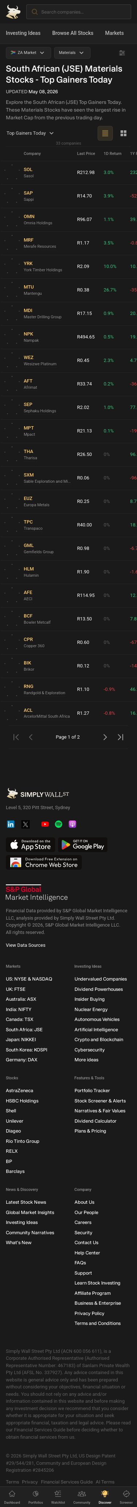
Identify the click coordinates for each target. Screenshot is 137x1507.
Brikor (29, 669)
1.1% (109, 219)
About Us (84, 1202)
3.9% (109, 196)
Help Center (87, 1252)
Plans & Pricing (90, 1131)
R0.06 (83, 478)
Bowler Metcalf (37, 622)
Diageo (13, 1131)
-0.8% (109, 713)
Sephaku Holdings (40, 410)
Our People (86, 1212)
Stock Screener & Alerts (100, 1100)
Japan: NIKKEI (21, 1039)
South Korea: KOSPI (26, 1049)
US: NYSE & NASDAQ (29, 979)
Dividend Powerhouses (99, 989)
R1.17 (83, 243)
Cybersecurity (90, 1049)
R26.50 (84, 454)
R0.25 (83, 501)
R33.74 (84, 384)
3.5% (109, 243)
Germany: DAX (21, 1059)
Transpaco (33, 528)
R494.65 (86, 337)
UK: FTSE (16, 989)
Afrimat (30, 387)
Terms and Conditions (98, 1323)
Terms (12, 1481)
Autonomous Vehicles (97, 1019)
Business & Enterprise (98, 1303)
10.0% (110, 266)
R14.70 (84, 196)
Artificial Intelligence (96, 1029)
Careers (83, 1222)
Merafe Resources (40, 246)
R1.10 (83, 689)
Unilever (14, 1120)
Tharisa (30, 457)
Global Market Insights (30, 1212)
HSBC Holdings (22, 1100)
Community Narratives (30, 1232)
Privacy (30, 1481)
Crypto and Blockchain (99, 1039)
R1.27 (83, 713)
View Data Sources (25, 945)
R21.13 (84, 431)
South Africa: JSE (24, 1029)
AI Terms (105, 1481)
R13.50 (84, 619)
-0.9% (109, 689)
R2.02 (83, 407)
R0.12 (83, 666)
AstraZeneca (19, 1090)
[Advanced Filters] (122, 53)
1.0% (109, 407)
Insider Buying (90, 999)
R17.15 (84, 313)
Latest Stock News (26, 1202)
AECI (28, 598)
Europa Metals (36, 504)
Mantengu (33, 293)
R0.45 (83, 360)
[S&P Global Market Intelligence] (37, 892)
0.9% (109, 313)
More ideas (86, 1059)
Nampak (31, 340)
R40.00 (84, 525)
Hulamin (31, 575)
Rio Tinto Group (22, 1141)
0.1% (109, 431)
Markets (114, 33)
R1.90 (83, 572)
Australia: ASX (21, 999)
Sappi (29, 199)
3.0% (109, 172)
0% (107, 454)
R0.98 (83, 548)
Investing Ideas (23, 33)
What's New (18, 1242)
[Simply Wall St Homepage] (13, 11)
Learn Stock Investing (98, 1283)
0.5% (109, 337)
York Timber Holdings (43, 269)
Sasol (29, 175)
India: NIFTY (18, 1009)
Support (83, 1272)
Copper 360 (34, 645)
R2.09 (83, 266)
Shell (11, 1110)
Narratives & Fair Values (100, 1110)
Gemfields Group (39, 551)
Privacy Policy (89, 1313)
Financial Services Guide (67, 1481)
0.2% (109, 384)
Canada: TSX (19, 1019)
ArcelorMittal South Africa (47, 716)
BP (9, 1161)
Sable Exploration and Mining (47, 481)
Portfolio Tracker (92, 1090)
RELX (12, 1151)
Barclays (15, 1171)
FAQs (80, 1262)
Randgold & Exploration (44, 692)
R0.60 (83, 642)
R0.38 (83, 290)
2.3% (109, 360)
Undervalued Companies (101, 979)
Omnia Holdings (38, 222)
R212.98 (86, 172)
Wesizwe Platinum (40, 363)
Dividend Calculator (96, 1120)
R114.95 (86, 595)
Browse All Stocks (73, 33)
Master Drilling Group (42, 316)
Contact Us (86, 1242)
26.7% (110, 290)
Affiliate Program (93, 1293)
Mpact (29, 434)
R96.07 (84, 219)
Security (83, 1232)
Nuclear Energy (91, 1009)
